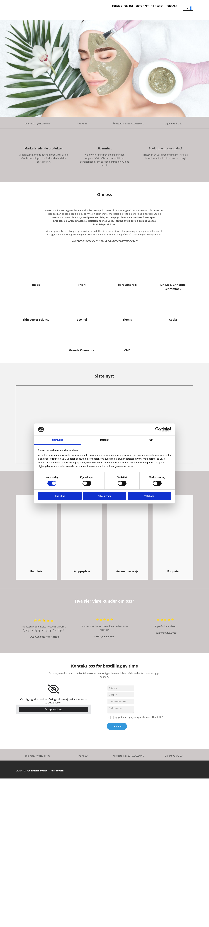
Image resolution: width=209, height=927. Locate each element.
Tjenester (157, 5)
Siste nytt (142, 5)
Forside (117, 5)
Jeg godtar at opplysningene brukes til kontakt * (138, 716)
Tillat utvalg (104, 496)
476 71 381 (82, 123)
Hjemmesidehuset (37, 770)
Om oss (128, 5)
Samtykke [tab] (57, 439)
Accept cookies (53, 709)
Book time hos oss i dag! (165, 148)
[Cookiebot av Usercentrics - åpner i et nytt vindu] (157, 429)
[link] (53, 689)
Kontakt (171, 5)
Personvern (57, 770)
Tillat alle (149, 496)
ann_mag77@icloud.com (37, 123)
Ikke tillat (60, 496)
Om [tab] (151, 439)
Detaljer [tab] (104, 439)
